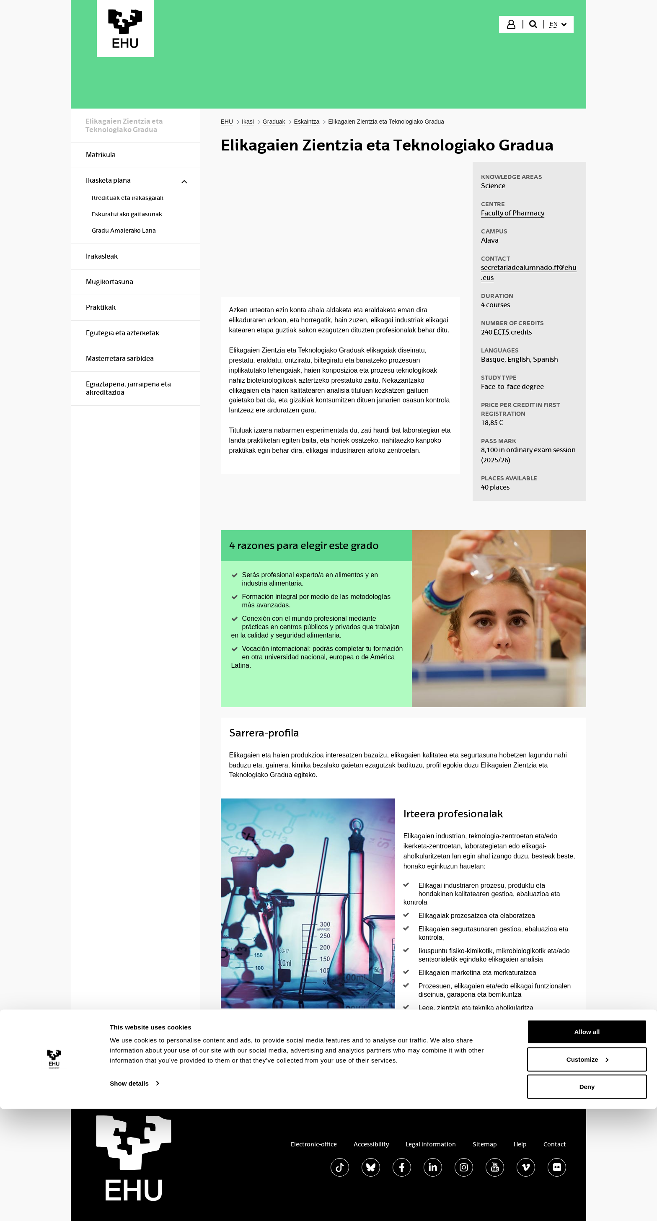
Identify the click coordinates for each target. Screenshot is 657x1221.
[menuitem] (558, 24)
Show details (129, 1195)
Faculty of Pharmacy (512, 213)
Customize (587, 1171)
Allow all (587, 1143)
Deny (587, 1198)
